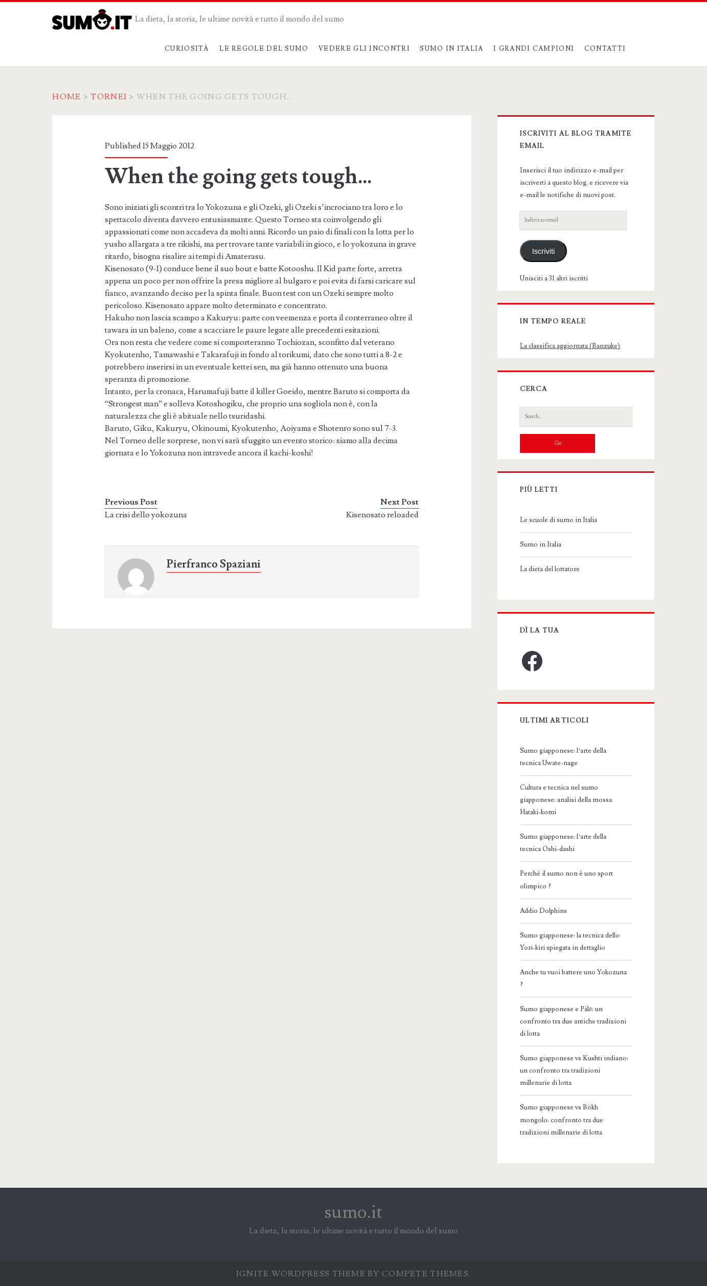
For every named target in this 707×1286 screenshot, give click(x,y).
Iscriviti (543, 251)
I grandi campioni (533, 49)
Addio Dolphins (543, 911)
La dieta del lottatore (550, 569)
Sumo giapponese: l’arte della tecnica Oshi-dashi (563, 843)
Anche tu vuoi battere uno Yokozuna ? (573, 978)
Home (66, 97)
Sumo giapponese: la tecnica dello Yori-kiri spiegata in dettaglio (570, 941)
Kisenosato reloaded (382, 515)
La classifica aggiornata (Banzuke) (570, 346)
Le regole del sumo (263, 49)
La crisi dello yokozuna (146, 515)
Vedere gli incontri (364, 49)
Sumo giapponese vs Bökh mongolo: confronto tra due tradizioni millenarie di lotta (561, 1119)
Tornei (108, 97)
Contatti (605, 49)
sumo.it (353, 1212)
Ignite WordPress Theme (301, 1274)
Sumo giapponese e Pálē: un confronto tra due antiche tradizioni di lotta (573, 1021)
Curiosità (187, 49)
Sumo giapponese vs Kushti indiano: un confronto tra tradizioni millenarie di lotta (574, 1070)
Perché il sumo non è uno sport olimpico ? (566, 879)
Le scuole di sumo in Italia (558, 520)
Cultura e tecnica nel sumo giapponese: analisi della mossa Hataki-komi (566, 799)
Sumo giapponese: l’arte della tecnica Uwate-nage (563, 757)
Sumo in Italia (451, 49)
